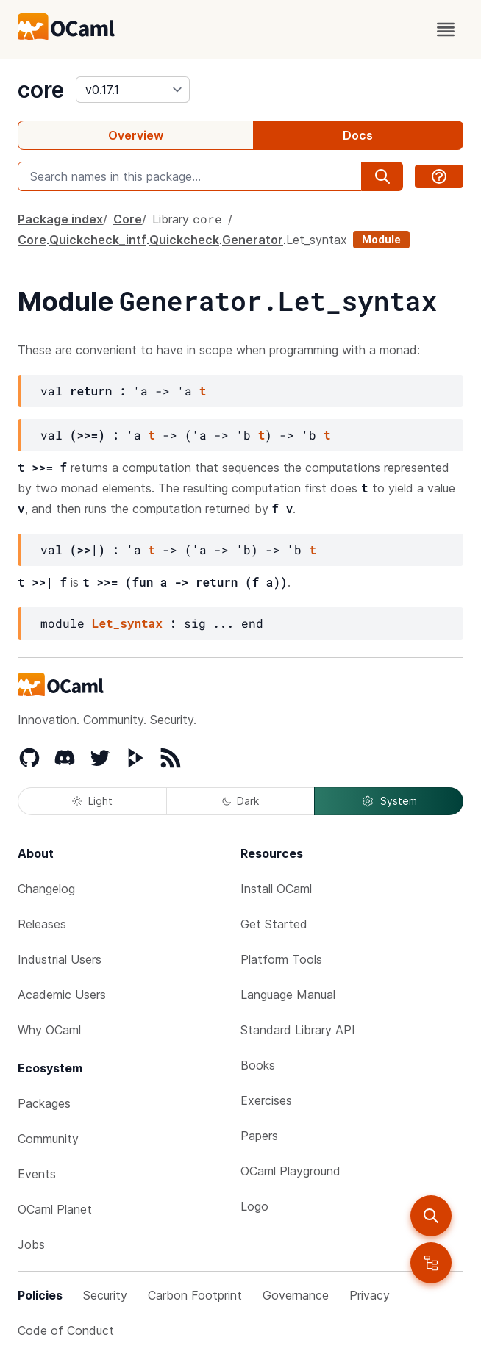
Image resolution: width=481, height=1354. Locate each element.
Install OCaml (276, 888)
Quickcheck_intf (97, 239)
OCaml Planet (55, 1209)
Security (105, 1295)
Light (92, 801)
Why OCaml (49, 1029)
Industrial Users (59, 959)
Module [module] (381, 239)
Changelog (46, 888)
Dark (240, 801)
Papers (259, 1135)
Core (127, 219)
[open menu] (445, 29)
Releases (42, 924)
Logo (254, 1206)
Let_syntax (316, 239)
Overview (135, 135)
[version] (133, 89)
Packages (44, 1103)
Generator (252, 239)
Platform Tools (281, 959)
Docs (358, 135)
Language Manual (287, 994)
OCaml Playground (290, 1171)
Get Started (273, 924)
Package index (60, 219)
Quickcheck (184, 239)
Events (37, 1174)
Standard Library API (297, 1029)
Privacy (369, 1295)
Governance (296, 1295)
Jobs (31, 1244)
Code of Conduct (66, 1330)
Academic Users (62, 994)
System (389, 801)
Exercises (266, 1100)
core (41, 89)
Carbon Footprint (195, 1295)
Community (48, 1138)
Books (257, 1065)
